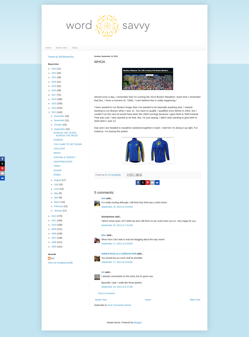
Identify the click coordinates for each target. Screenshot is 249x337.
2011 (54, 220)
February (59, 206)
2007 (54, 238)
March (57, 202)
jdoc (103, 235)
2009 (54, 229)
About (75, 47)
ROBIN (57, 174)
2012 (54, 216)
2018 (54, 90)
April (56, 197)
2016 (54, 99)
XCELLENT (59, 148)
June (56, 189)
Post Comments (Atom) (119, 305)
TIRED (57, 166)
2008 (54, 233)
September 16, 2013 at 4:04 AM (117, 206)
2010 (54, 224)
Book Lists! (61, 47)
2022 (54, 73)
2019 (54, 86)
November (59, 120)
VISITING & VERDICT (65, 157)
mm (103, 198)
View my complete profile (60, 262)
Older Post (195, 299)
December (59, 116)
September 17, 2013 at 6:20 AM (117, 243)
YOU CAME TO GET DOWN (68, 144)
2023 (54, 68)
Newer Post (100, 299)
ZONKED (58, 140)
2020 (54, 82)
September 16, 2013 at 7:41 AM (117, 225)
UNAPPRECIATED (63, 161)
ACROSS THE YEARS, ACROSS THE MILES (66, 134)
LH (102, 272)
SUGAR (58, 170)
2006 (54, 242)
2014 (54, 108)
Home (48, 47)
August (58, 180)
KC (52, 258)
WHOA (57, 153)
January (58, 210)
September (60, 129)
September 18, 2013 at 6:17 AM (117, 287)
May (56, 193)
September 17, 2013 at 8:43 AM (117, 262)
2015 (54, 103)
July (56, 184)
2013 (54, 112)
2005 (54, 246)
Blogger (138, 322)
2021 (54, 77)
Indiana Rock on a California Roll (118, 253)
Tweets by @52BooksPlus (61, 56)
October (58, 124)
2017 (54, 95)
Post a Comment (106, 293)
